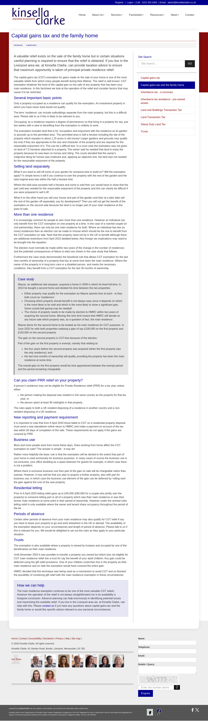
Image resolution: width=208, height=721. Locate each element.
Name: (141, 638)
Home (82, 15)
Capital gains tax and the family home (162, 85)
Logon (130, 2)
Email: (141, 656)
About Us (98, 15)
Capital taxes (31, 45)
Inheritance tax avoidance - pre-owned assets (163, 101)
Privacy (59, 638)
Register (119, 2)
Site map (76, 638)
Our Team (16, 659)
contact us (48, 606)
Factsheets (136, 15)
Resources (157, 15)
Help (67, 638)
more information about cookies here (75, 709)
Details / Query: (146, 664)
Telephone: (144, 647)
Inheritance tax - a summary (157, 92)
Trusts (144, 131)
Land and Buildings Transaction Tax (161, 110)
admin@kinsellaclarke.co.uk (182, 2)
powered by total (19, 709)
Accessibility (35, 638)
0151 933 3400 (149, 2)
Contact (189, 15)
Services (116, 15)
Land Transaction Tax (153, 117)
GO (190, 64)
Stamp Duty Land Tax (153, 124)
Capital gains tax (150, 78)
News (175, 15)
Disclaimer (48, 638)
